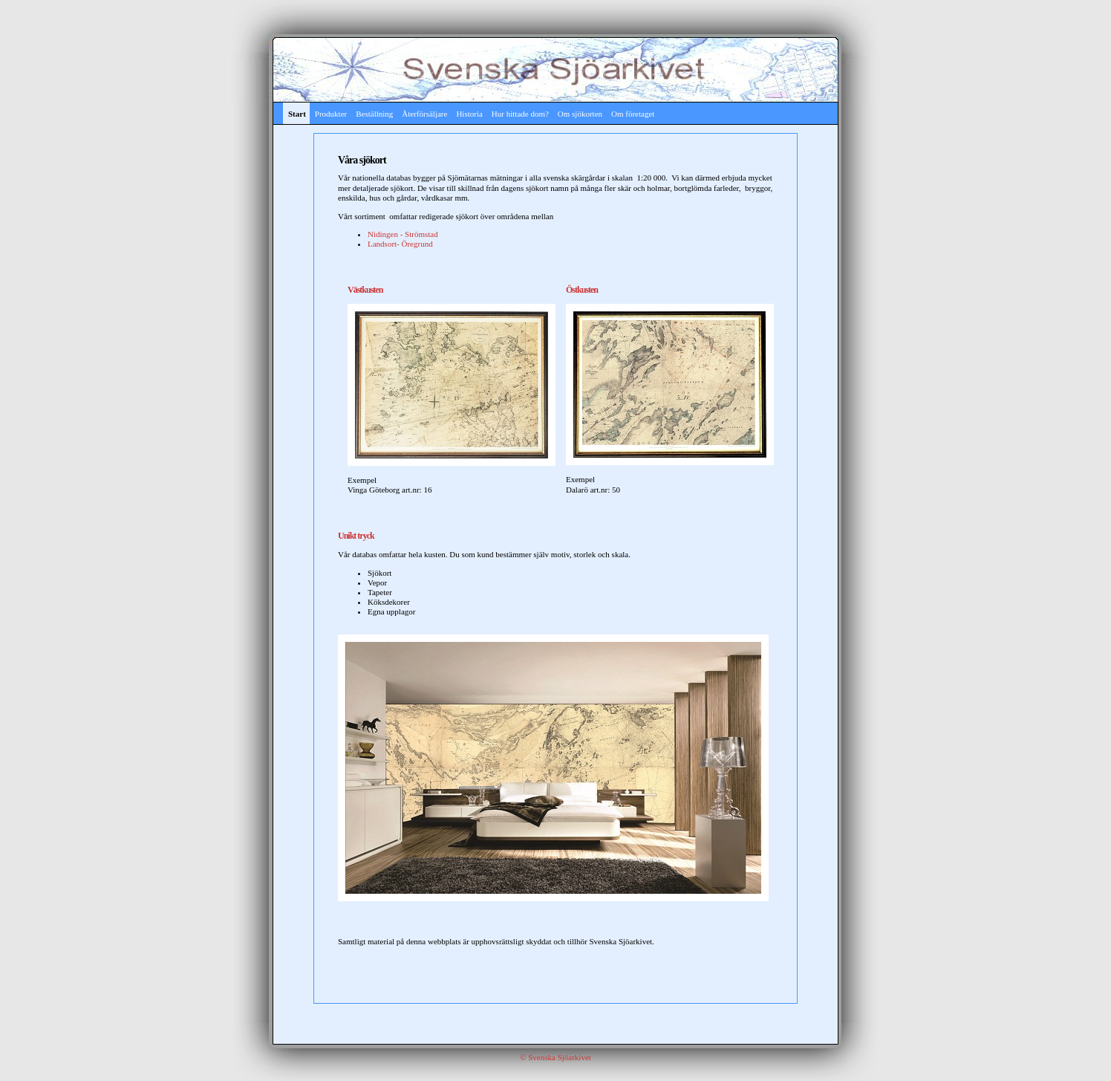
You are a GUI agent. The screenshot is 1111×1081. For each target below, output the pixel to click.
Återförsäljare (424, 113)
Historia (469, 113)
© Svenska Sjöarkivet (555, 1057)
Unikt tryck (356, 535)
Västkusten (365, 290)
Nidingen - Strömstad (403, 234)
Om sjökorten (580, 113)
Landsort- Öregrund (400, 243)
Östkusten (582, 290)
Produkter (331, 113)
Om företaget (632, 113)
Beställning (374, 113)
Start (297, 113)
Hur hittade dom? (520, 113)
